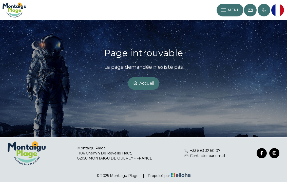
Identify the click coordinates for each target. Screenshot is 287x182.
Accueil (143, 83)
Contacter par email (204, 155)
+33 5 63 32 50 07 (202, 150)
